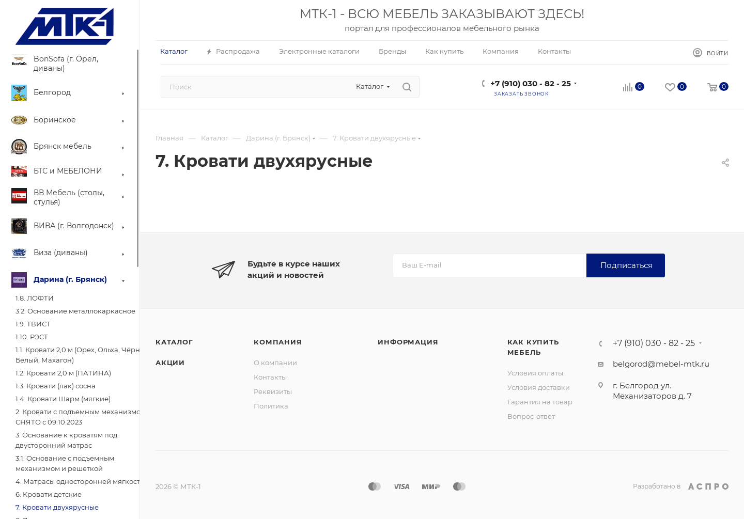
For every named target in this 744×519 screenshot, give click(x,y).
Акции (170, 362)
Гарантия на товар (539, 402)
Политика (271, 406)
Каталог (174, 342)
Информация (408, 342)
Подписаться (626, 265)
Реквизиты (273, 391)
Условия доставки (538, 387)
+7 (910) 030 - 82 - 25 (530, 83)
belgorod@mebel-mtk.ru (661, 364)
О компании (275, 362)
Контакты (270, 377)
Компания (278, 342)
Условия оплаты (535, 373)
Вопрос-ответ (531, 416)
